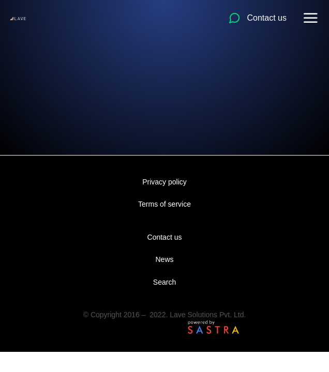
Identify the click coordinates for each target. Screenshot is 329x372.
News (164, 259)
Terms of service (164, 204)
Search (164, 282)
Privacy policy (164, 182)
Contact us (164, 237)
